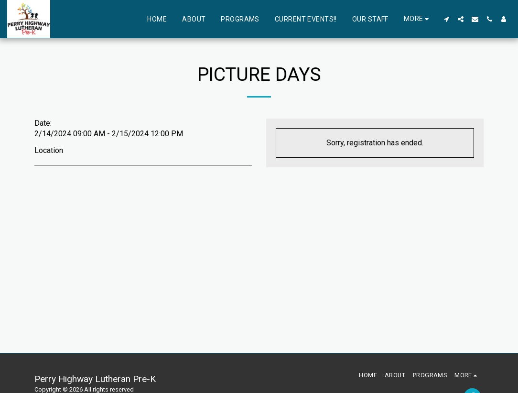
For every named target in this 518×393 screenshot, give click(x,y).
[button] (446, 19)
